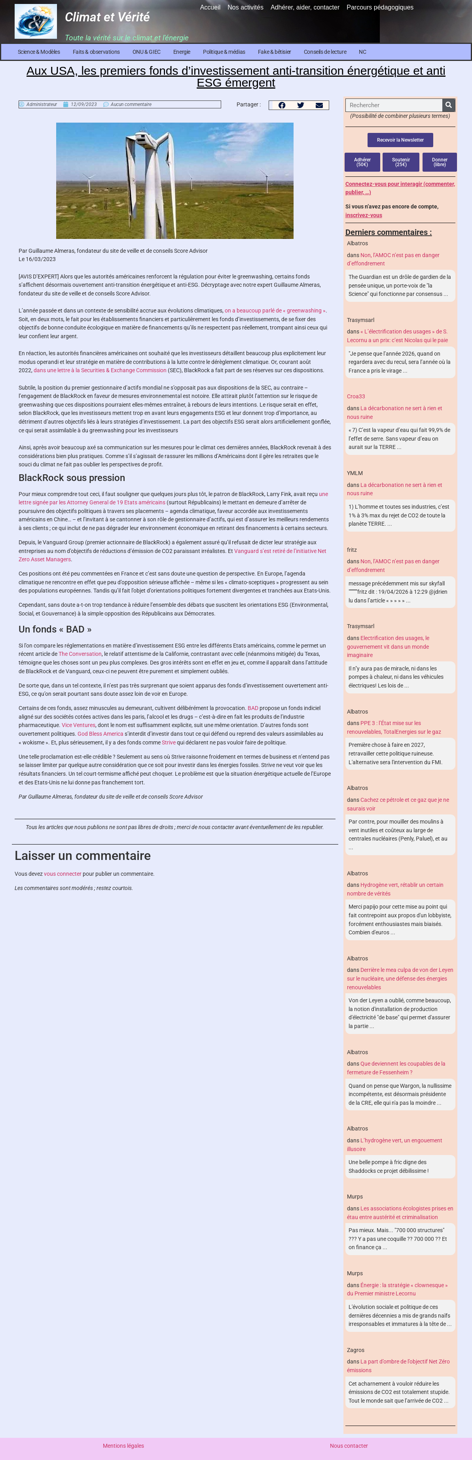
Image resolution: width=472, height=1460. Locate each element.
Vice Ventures (78, 725)
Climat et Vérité (107, 17)
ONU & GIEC (147, 52)
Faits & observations (96, 52)
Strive (169, 742)
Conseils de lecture (325, 52)
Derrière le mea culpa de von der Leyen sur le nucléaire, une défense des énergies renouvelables (400, 978)
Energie (181, 52)
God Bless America (100, 734)
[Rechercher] (448, 105)
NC (362, 52)
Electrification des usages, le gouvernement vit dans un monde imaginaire (388, 647)
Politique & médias (224, 52)
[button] (282, 105)
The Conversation (80, 654)
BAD (253, 708)
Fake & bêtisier (274, 52)
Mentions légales (123, 1446)
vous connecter (63, 874)
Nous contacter (349, 1446)
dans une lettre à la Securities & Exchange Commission (100, 370)
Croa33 (356, 396)
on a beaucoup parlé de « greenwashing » (275, 310)
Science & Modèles (39, 52)
